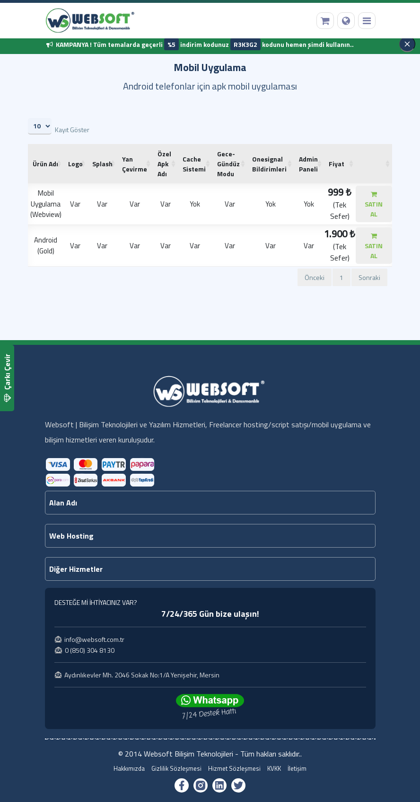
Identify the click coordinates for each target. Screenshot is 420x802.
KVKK (274, 768)
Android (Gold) (45, 245)
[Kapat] (407, 44)
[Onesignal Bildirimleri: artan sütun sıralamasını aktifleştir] (270, 163)
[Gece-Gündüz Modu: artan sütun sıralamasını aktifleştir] (229, 163)
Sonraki (369, 277)
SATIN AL (374, 205)
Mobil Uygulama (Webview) (45, 204)
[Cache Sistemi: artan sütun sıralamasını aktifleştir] (195, 163)
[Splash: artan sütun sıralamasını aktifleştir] (102, 163)
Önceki (314, 277)
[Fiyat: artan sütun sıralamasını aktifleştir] (340, 163)
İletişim (297, 768)
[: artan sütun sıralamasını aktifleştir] (374, 163)
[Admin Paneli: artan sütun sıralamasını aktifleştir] (309, 163)
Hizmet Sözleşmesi (234, 768)
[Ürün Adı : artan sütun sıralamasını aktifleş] (45, 163)
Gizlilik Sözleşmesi (176, 768)
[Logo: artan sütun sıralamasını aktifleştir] (75, 163)
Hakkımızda (129, 768)
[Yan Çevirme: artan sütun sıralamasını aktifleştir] (135, 163)
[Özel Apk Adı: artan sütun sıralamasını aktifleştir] (165, 163)
